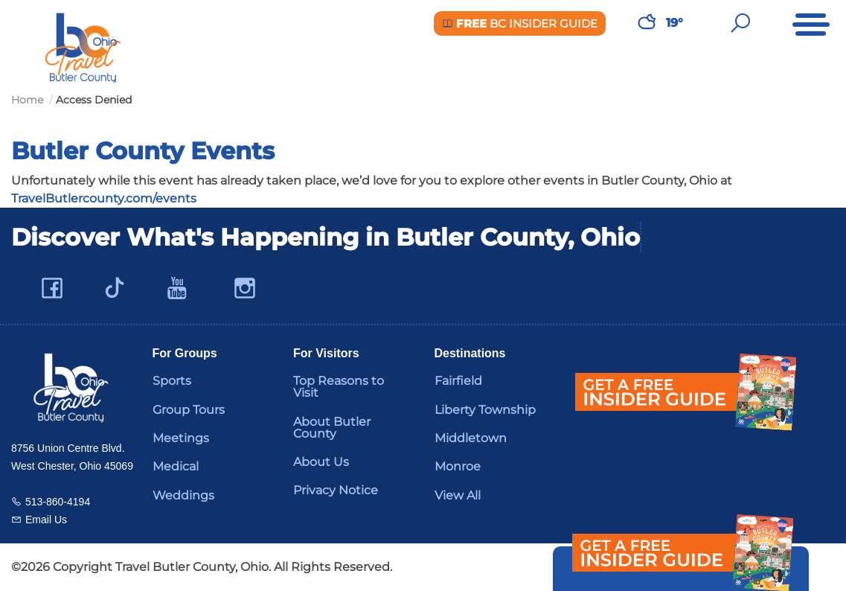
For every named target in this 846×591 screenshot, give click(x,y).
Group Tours (189, 410)
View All (458, 495)
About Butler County (332, 428)
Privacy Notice (335, 490)
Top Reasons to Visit (338, 387)
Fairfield (458, 381)
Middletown (471, 438)
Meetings (181, 438)
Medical (176, 466)
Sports (172, 381)
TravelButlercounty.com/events (103, 198)
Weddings (183, 495)
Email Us (46, 519)
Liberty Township (485, 410)
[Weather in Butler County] (646, 23)
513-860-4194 (57, 502)
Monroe (458, 466)
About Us (321, 462)
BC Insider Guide (519, 23)
